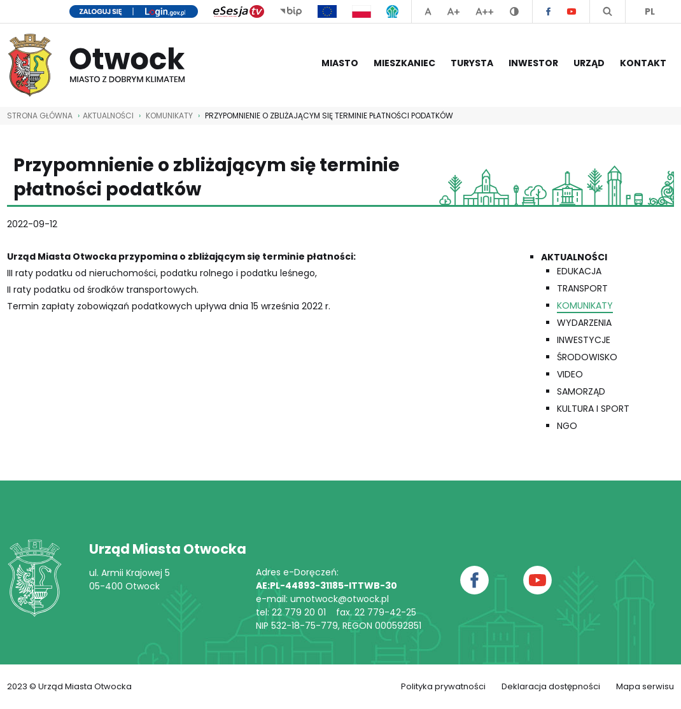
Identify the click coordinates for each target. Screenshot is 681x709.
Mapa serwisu (645, 686)
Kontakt (643, 63)
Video (570, 374)
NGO (567, 425)
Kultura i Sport (593, 408)
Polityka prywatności (443, 686)
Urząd (589, 63)
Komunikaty (169, 115)
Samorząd (581, 391)
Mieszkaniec (404, 63)
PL (650, 11)
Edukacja (579, 271)
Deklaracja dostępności (551, 686)
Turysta (472, 63)
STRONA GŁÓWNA (40, 115)
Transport (582, 288)
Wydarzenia (584, 322)
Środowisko (587, 357)
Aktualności (574, 257)
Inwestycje (583, 339)
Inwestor (533, 63)
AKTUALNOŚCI (108, 115)
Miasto (339, 63)
